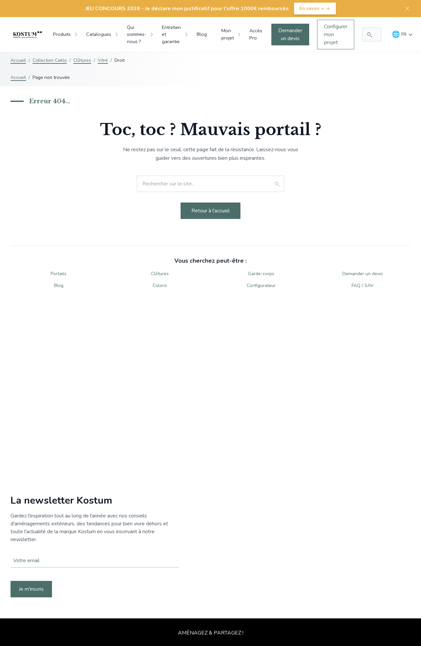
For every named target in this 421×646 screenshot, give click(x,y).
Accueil (18, 60)
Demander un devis (290, 34)
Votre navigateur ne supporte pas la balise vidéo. (210, 546)
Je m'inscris (31, 589)
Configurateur (261, 285)
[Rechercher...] (371, 34)
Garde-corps (261, 274)
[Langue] (402, 34)
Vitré (103, 60)
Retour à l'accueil (210, 210)
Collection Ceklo (50, 60)
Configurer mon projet (335, 34)
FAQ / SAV (363, 285)
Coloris (160, 285)
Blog (58, 285)
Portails (58, 274)
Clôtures (82, 60)
